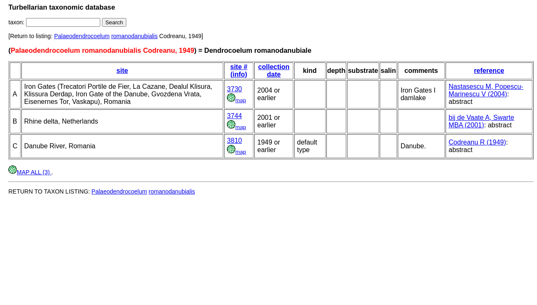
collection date (273, 70)
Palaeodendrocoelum (81, 36)
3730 (234, 89)
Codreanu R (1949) (477, 142)
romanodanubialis (134, 36)
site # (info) (239, 70)
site (122, 70)
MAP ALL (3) (29, 172)
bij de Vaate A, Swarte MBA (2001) (481, 121)
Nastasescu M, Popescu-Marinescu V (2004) (485, 90)
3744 (234, 115)
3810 (234, 140)
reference (489, 70)
